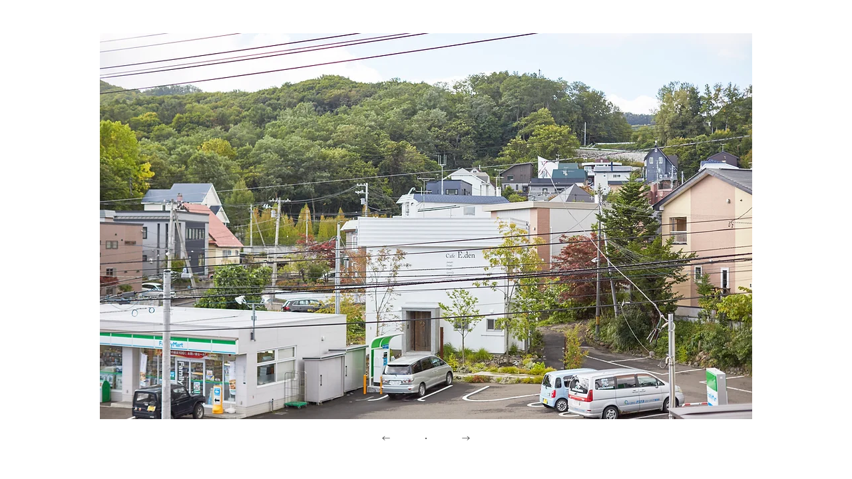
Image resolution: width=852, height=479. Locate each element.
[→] (466, 439)
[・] (426, 439)
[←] (386, 439)
